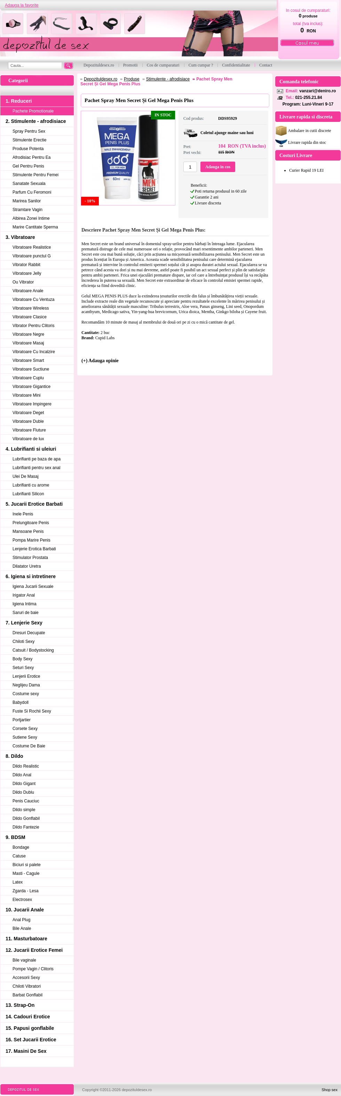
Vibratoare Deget (28, 412)
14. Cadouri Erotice (28, 1016)
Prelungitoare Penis (31, 522)
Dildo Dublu (23, 792)
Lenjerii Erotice (26, 676)
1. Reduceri (19, 101)
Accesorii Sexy (26, 977)
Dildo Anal (22, 774)
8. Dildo (14, 756)
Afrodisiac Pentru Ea (31, 157)
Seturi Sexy (23, 667)
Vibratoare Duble (28, 421)
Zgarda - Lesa (26, 890)
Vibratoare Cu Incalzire (34, 351)
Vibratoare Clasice (30, 316)
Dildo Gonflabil (26, 818)
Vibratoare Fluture (29, 430)
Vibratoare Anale (28, 290)
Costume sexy (26, 693)
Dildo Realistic (26, 766)
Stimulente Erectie (29, 140)
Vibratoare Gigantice (31, 386)
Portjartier (22, 719)
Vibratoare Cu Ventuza (34, 299)
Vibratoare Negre (28, 334)
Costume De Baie (29, 746)
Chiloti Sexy (23, 641)
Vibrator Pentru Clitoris (34, 325)
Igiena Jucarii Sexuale (33, 586)
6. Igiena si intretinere (31, 576)
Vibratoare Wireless (31, 308)
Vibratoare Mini (26, 395)
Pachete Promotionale (33, 111)
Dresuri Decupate (29, 632)
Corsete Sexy (25, 728)
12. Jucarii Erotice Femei (34, 950)
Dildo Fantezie (26, 827)
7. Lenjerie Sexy (24, 622)
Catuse (19, 856)
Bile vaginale (24, 960)
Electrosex (22, 899)
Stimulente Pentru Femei (35, 174)
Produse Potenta (28, 148)
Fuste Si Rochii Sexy (32, 711)
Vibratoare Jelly (27, 273)
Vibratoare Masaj (28, 343)
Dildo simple (24, 809)
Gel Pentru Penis (28, 166)
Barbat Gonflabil (27, 995)
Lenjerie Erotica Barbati (34, 548)
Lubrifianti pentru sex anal (36, 467)
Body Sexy (22, 658)
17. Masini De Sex (26, 1051)
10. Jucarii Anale (25, 909)
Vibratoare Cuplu (28, 377)
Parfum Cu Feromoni (32, 192)
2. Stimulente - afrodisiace (36, 121)
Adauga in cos (217, 166)
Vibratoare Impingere (32, 404)
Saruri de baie (26, 612)
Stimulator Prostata (30, 557)
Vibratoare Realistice (32, 247)
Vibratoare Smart (28, 360)
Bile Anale (22, 928)
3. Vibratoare (20, 237)
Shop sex (330, 1090)
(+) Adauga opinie (100, 360)
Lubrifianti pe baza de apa (37, 459)
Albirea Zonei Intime (31, 218)
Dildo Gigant (24, 783)
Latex (18, 882)
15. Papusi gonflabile (30, 1028)
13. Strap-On (20, 1005)
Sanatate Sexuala (29, 183)
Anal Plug (21, 919)
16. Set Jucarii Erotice (31, 1039)
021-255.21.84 (308, 97)
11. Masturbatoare (26, 938)
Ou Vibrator (23, 282)
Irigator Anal (24, 595)
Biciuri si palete (27, 864)
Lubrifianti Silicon (28, 493)
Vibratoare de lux (28, 438)
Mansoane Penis (28, 531)
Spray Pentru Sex (29, 131)
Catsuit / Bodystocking (33, 650)
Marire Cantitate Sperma (35, 227)
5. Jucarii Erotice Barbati (34, 504)
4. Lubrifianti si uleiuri (31, 449)
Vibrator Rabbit (26, 264)
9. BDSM (15, 837)
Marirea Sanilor (27, 201)
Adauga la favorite (22, 5)
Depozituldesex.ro (100, 79)
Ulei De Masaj (26, 476)
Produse (132, 79)
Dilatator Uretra (27, 566)
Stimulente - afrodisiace (168, 79)
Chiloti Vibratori (27, 986)
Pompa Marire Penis (31, 540)
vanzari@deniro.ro (317, 90)
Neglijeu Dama (26, 685)
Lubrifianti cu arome (31, 485)
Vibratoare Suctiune (31, 369)
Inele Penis (23, 514)
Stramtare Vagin (27, 209)
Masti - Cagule (26, 873)
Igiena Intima (25, 603)
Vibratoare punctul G (32, 256)
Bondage (21, 847)
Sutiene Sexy (25, 737)
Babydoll (21, 702)
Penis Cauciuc (26, 801)
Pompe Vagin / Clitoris (33, 968)
